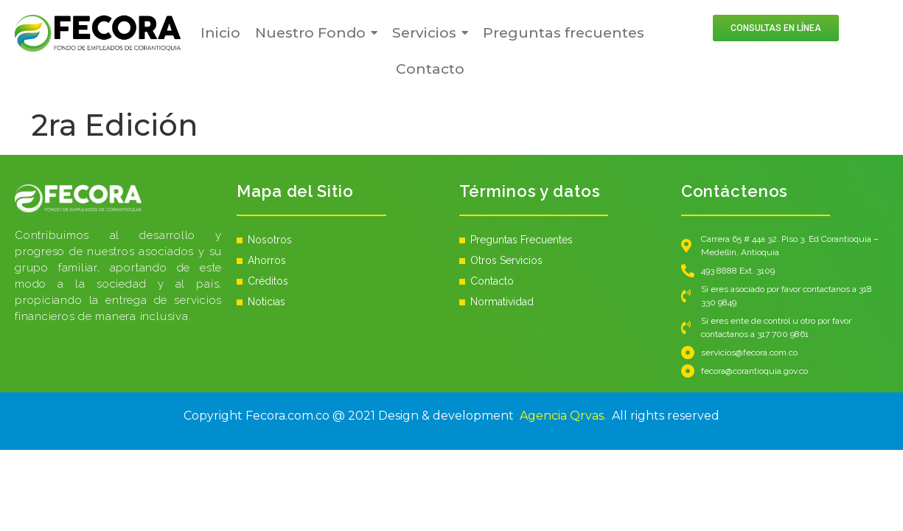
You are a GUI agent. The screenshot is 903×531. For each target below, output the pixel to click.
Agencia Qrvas (562, 416)
